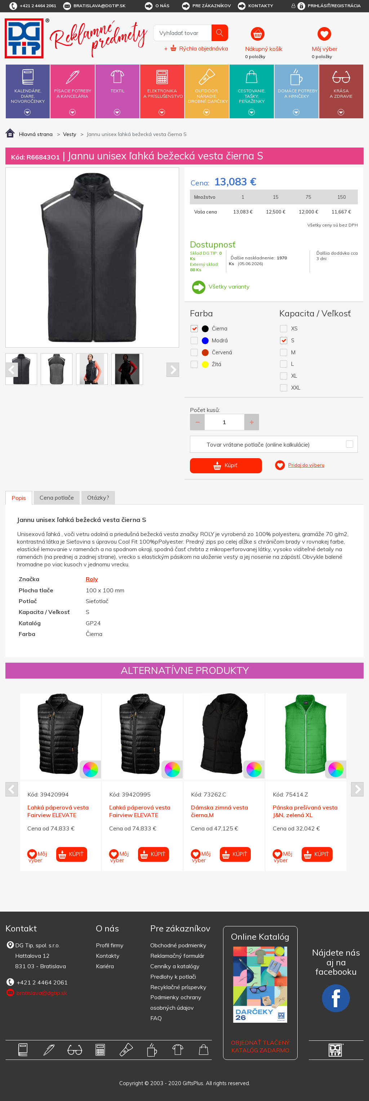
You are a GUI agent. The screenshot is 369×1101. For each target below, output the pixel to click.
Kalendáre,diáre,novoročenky (27, 90)
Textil (117, 86)
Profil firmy (110, 945)
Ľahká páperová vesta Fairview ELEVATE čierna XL (58, 815)
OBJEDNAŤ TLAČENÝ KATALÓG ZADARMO (260, 1046)
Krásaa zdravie (341, 89)
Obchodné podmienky (178, 945)
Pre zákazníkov (206, 6)
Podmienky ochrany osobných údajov (175, 1002)
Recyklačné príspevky (178, 987)
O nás (156, 6)
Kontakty (255, 6)
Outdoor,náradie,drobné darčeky (208, 90)
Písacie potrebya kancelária (72, 89)
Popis (19, 497)
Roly (92, 579)
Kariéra (105, 966)
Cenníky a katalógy (175, 966)
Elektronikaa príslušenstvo (163, 89)
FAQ (156, 1018)
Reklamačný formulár (177, 955)
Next (172, 370)
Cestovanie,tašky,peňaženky (251, 90)
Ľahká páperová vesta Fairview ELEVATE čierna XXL (139, 815)
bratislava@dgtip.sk (93, 6)
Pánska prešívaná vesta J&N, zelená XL (305, 811)
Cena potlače (57, 497)
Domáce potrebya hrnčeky (297, 89)
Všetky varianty (220, 286)
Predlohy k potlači (173, 976)
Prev (11, 370)
